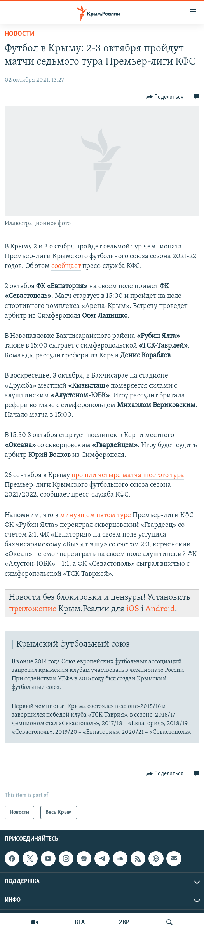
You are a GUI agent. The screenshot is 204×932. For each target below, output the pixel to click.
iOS (132, 609)
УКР (124, 922)
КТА (80, 922)
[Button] (165, 97)
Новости (20, 34)
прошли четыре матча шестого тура (127, 475)
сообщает (66, 266)
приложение (32, 609)
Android (160, 609)
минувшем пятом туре (95, 515)
